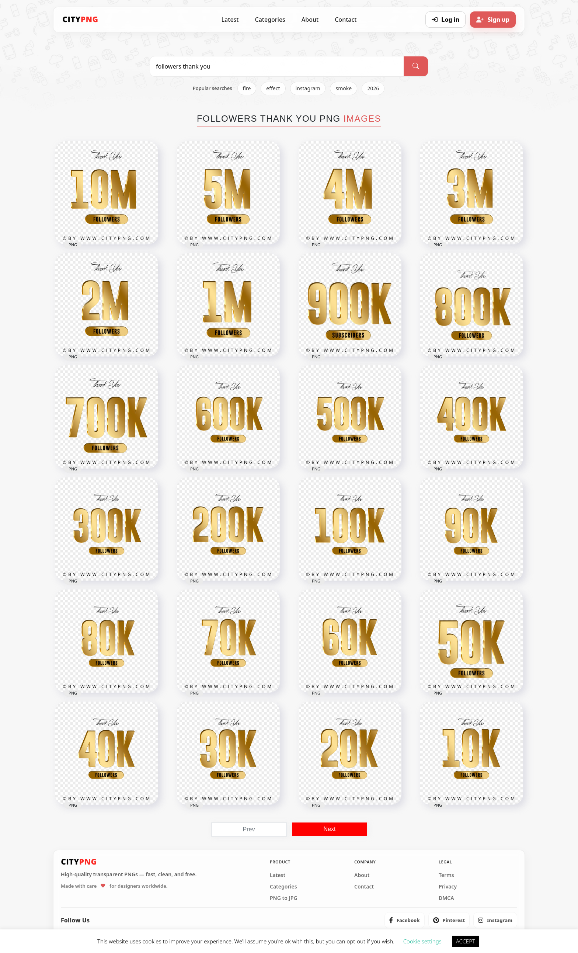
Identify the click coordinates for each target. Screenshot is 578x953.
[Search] (416, 66)
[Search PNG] (277, 66)
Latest (230, 19)
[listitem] (404, 920)
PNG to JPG (283, 898)
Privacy (448, 886)
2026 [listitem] (373, 88)
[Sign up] (493, 19)
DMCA (446, 898)
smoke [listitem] (343, 88)
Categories (270, 19)
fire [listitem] (247, 88)
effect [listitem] (273, 88)
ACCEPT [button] (465, 941)
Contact (345, 19)
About (310, 19)
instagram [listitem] (308, 88)
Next (330, 829)
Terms (446, 875)
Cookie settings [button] (422, 941)
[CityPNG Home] (80, 19)
